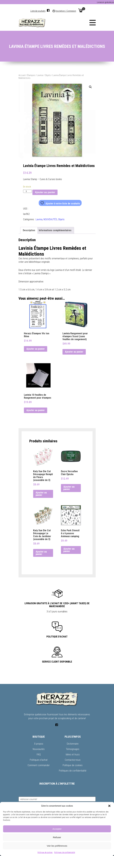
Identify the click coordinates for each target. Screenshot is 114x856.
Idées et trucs (73, 754)
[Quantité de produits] (27, 191)
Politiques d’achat (39, 759)
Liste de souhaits (38, 11)
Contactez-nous (73, 759)
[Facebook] (48, 10)
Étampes (31, 75)
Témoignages (72, 749)
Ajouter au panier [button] (35, 348)
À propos (38, 743)
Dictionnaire (73, 743)
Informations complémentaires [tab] (55, 230)
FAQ (39, 754)
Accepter (57, 829)
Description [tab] (29, 230)
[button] (109, 805)
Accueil (22, 75)
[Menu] (92, 23)
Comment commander (39, 765)
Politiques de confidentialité (64, 852)
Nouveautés (39, 749)
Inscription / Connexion (66, 11)
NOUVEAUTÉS (50, 219)
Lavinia (40, 75)
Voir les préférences (57, 845)
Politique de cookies (45, 852)
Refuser (57, 837)
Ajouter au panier (45, 192)
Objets (48, 75)
